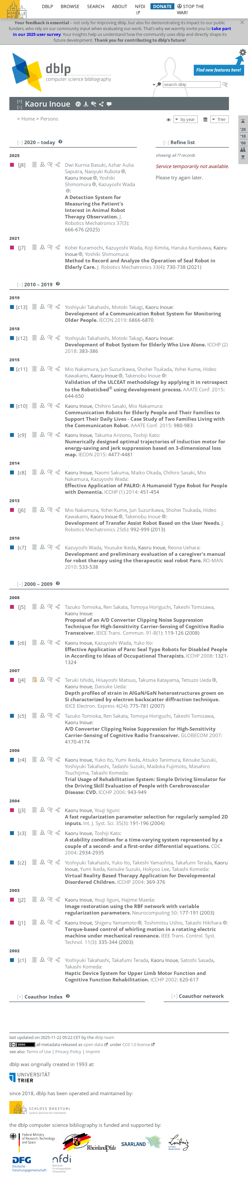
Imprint (93, 1051)
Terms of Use (38, 1051)
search (95, 6)
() (96, 219)
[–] (166, 142)
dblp (47, 6)
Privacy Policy (68, 1051)
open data (93, 1044)
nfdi (140, 6)
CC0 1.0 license (136, 1044)
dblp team (104, 1037)
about (119, 6)
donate (162, 6)
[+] (174, 996)
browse (70, 6)
